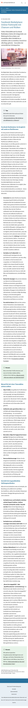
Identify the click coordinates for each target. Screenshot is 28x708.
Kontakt (14, 691)
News (7, 10)
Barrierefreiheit (14, 693)
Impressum (14, 696)
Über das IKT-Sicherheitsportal (14, 688)
